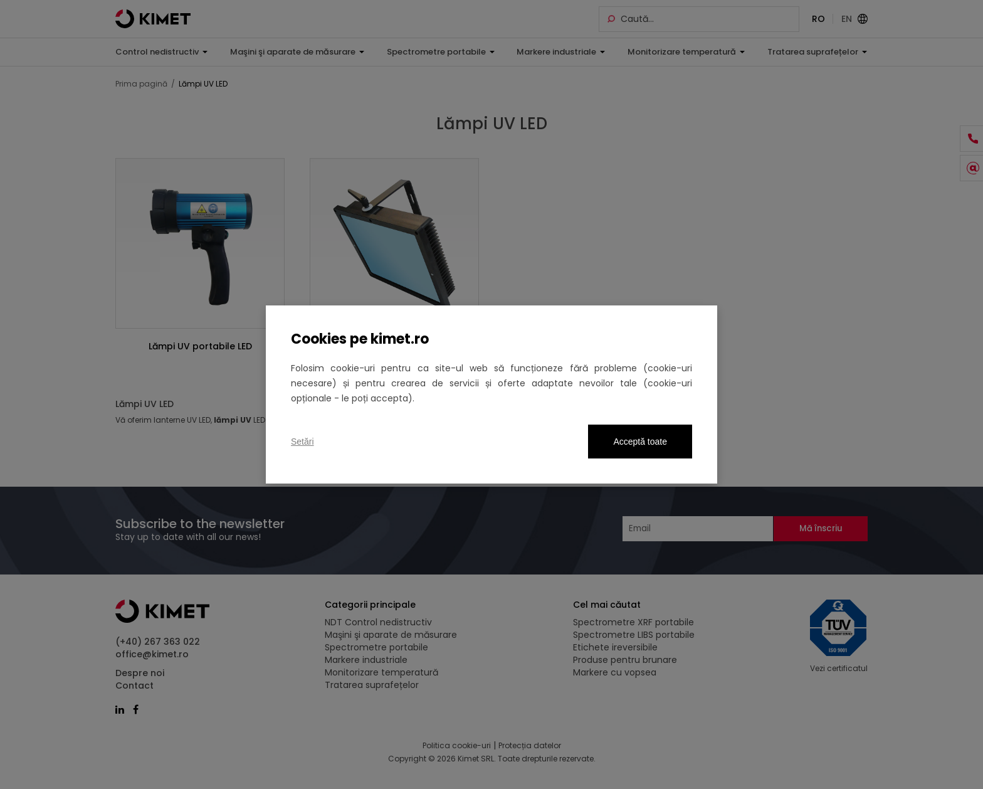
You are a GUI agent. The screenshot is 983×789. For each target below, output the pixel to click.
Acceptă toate (640, 442)
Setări (302, 442)
